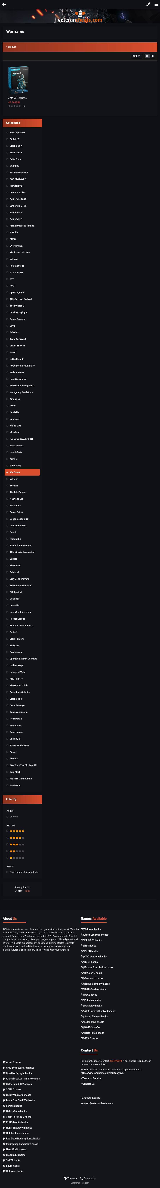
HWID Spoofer (90, 1027)
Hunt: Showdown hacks (17, 1127)
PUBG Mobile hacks (15, 1122)
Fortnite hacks (12, 1105)
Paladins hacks (91, 1000)
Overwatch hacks (92, 978)
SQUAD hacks (12, 1089)
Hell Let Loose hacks (16, 1133)
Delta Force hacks (92, 1032)
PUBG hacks (89, 951)
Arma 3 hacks (12, 1062)
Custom (14, 816)
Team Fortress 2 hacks (17, 1116)
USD (27, 891)
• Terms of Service (91, 1078)
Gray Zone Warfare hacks (18, 1067)
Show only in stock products (24, 872)
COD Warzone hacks (94, 956)
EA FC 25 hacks (91, 940)
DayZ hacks (89, 994)
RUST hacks (89, 962)
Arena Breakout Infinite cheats (21, 1078)
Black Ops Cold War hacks (19, 1100)
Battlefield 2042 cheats (17, 1084)
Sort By (137, 56)
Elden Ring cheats (92, 1022)
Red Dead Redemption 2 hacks (21, 1138)
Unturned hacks (13, 1171)
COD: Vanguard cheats (17, 1095)
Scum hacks (11, 1165)
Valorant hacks (91, 929)
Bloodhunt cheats (14, 1155)
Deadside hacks (91, 1005)
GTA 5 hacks (89, 1038)
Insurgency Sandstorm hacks (20, 1144)
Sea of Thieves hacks (94, 1016)
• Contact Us (88, 1083)
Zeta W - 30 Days (17, 98)
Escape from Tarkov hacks (97, 967)
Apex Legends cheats (94, 934)
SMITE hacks (12, 1160)
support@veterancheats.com (97, 1103)
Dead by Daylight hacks (17, 1073)
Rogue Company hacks (95, 983)
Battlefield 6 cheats (93, 989)
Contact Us (88, 1178)
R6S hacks (88, 945)
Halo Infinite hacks (15, 1111)
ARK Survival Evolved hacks (98, 1011)
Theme (70, 1178)
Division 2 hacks (91, 973)
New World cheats (14, 1149)
